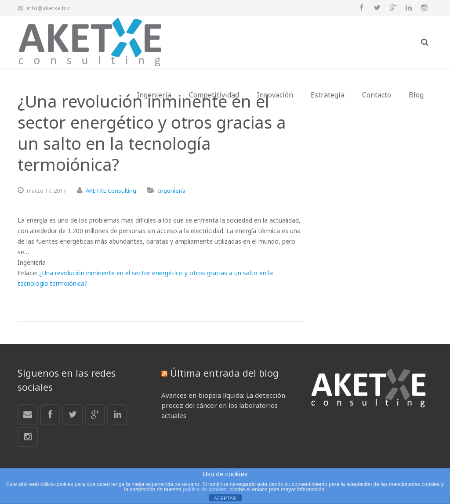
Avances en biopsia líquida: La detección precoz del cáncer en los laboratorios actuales (223, 405)
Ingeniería (171, 190)
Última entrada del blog (224, 372)
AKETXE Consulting (111, 190)
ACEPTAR (225, 498)
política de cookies (205, 489)
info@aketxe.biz (48, 8)
